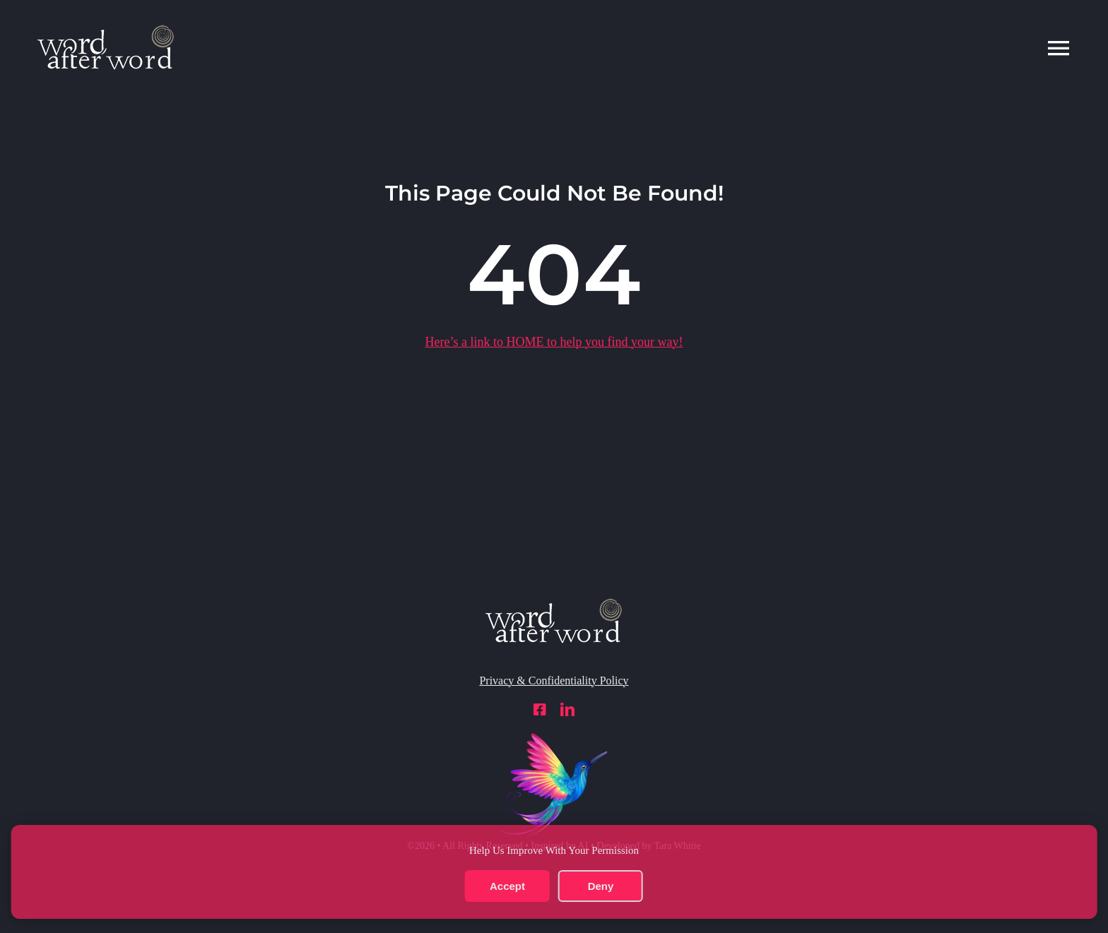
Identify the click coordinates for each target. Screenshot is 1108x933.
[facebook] (540, 710)
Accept (507, 886)
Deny (601, 886)
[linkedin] (567, 710)
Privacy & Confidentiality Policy (553, 681)
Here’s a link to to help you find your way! (554, 342)
